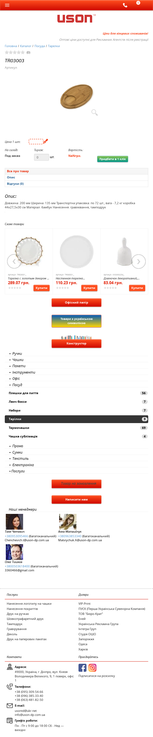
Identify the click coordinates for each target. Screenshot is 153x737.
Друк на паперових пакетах (27, 639)
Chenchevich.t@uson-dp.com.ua (27, 540)
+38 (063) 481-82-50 (29, 700)
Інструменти (23, 372)
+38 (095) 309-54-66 (29, 692)
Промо (17, 446)
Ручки (17, 354)
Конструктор (76, 343)
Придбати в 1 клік (112, 159)
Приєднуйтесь (88, 657)
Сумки (17, 452)
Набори (78, 410)
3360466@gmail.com (19, 570)
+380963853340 (69, 536)
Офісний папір (76, 302)
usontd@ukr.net (26, 711)
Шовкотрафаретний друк (25, 619)
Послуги (18, 471)
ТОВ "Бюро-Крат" (90, 614)
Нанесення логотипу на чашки (29, 603)
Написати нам (76, 499)
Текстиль (20, 459)
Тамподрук (15, 624)
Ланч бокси (78, 402)
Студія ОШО (87, 634)
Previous (14, 261)
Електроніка (23, 465)
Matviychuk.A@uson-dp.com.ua (80, 540)
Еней (82, 619)
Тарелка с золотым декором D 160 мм (28, 279)
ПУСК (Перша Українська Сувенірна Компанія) (111, 609)
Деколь (12, 634)
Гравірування (16, 629)
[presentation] (76, 177)
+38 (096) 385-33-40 (29, 696)
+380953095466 (16, 536)
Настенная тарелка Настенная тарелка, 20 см (74, 279)
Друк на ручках (18, 614)
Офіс (16, 379)
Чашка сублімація (78, 436)
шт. (52, 157)
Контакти (14, 657)
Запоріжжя (86, 639)
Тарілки (78, 419)
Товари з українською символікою (77, 321)
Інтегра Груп (87, 629)
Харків (83, 649)
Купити (41, 288)
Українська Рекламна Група (98, 624)
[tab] (76, 171)
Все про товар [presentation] (18, 171)
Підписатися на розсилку (96, 676)
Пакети (19, 366)
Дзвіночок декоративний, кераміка (120, 279)
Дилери (83, 595)
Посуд (17, 385)
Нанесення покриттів (22, 609)
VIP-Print (84, 603)
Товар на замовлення (78, 484)
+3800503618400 (17, 566)
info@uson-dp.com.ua (30, 715)
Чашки (18, 360)
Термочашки (78, 428)
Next (138, 261)
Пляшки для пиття (78, 393)
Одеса (82, 644)
